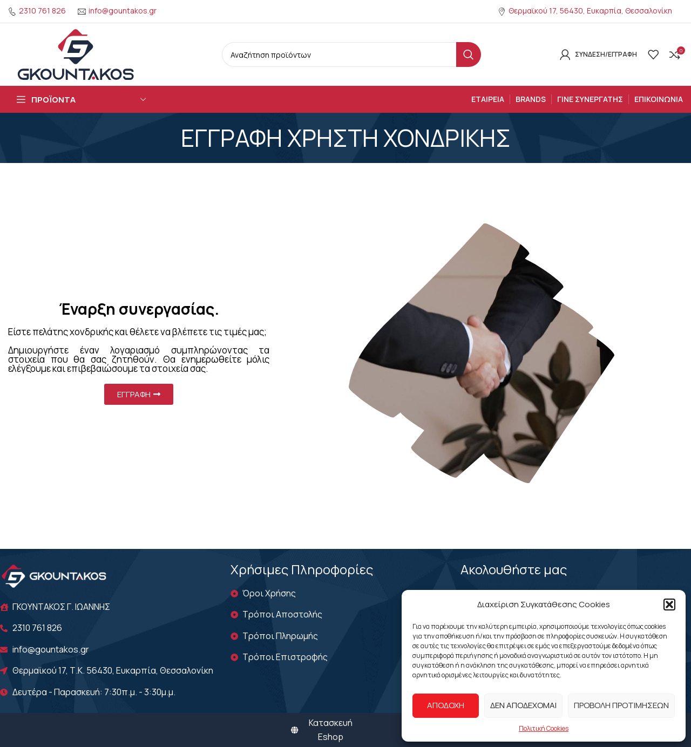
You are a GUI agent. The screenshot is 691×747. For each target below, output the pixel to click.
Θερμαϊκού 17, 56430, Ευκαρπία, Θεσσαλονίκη (590, 10)
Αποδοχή (445, 705)
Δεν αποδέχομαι (523, 705)
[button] (669, 604)
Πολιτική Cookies (543, 728)
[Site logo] (75, 53)
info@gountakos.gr (123, 10)
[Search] (351, 54)
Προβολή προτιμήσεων (621, 705)
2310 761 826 (42, 10)
